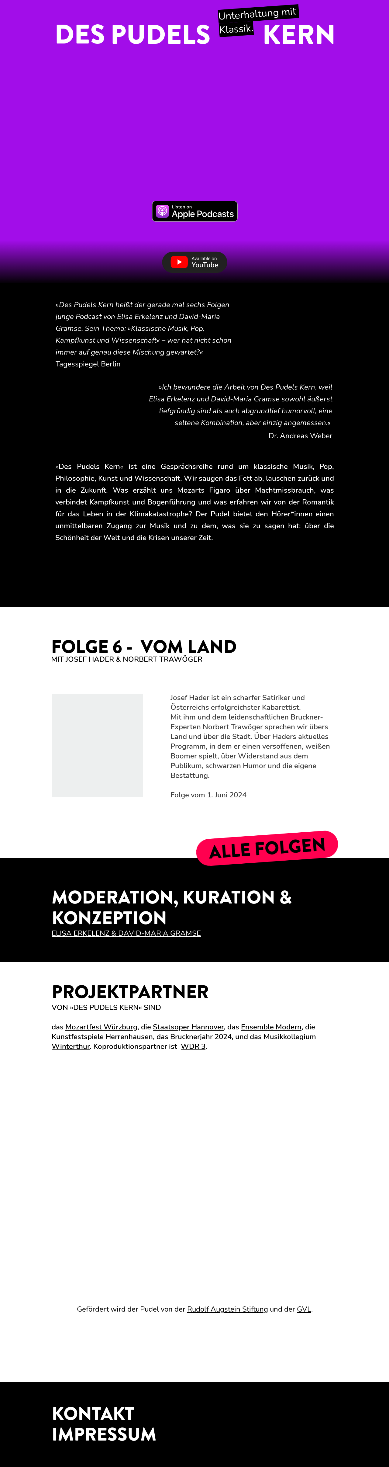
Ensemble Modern (271, 1027)
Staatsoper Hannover (188, 1027)
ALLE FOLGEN (267, 848)
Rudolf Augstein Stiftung (227, 1309)
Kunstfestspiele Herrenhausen (102, 1037)
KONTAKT (93, 1414)
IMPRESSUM (104, 1434)
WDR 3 (193, 1046)
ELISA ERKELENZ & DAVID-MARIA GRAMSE (126, 933)
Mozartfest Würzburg (101, 1027)
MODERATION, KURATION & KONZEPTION (172, 907)
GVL (304, 1309)
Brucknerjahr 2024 (201, 1037)
